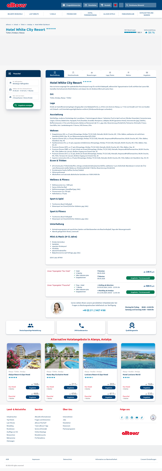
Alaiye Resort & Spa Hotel (19, 374)
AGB (7, 459)
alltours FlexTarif (40, 423)
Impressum (36, 459)
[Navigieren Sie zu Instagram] (127, 417)
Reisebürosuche (40, 435)
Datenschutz (67, 459)
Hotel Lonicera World (131, 374)
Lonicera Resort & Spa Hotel (96, 374)
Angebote (146, 73)
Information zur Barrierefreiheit (106, 459)
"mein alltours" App (41, 426)
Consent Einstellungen (148, 459)
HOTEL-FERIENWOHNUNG (90, 14)
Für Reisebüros (40, 438)
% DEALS (53, 14)
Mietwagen (11, 441)
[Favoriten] (115, 5)
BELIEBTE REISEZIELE (15, 14)
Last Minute (11, 423)
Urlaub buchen (12, 417)
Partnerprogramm (69, 429)
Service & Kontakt (41, 429)
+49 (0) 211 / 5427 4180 (94, 310)
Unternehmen (67, 417)
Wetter (128, 73)
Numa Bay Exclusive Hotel (57, 374)
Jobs (64, 420)
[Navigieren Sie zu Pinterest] (132, 417)
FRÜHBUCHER (71, 14)
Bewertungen (91, 73)
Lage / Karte (110, 73)
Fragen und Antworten (42, 420)
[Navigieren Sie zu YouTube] (137, 417)
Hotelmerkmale (73, 73)
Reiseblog (10, 426)
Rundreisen (11, 429)
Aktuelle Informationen (43, 417)
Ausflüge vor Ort (12, 432)
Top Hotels (10, 420)
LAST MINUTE (34, 14)
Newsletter (67, 423)
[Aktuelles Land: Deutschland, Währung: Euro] (121, 5)
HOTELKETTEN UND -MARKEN (147, 14)
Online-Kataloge (40, 432)
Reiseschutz (11, 435)
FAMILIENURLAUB (128, 14)
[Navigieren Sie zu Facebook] (122, 417)
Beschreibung (54, 73)
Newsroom (66, 426)
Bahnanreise (11, 438)
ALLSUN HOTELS (109, 14)
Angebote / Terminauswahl (140, 278)
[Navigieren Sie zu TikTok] (142, 417)
